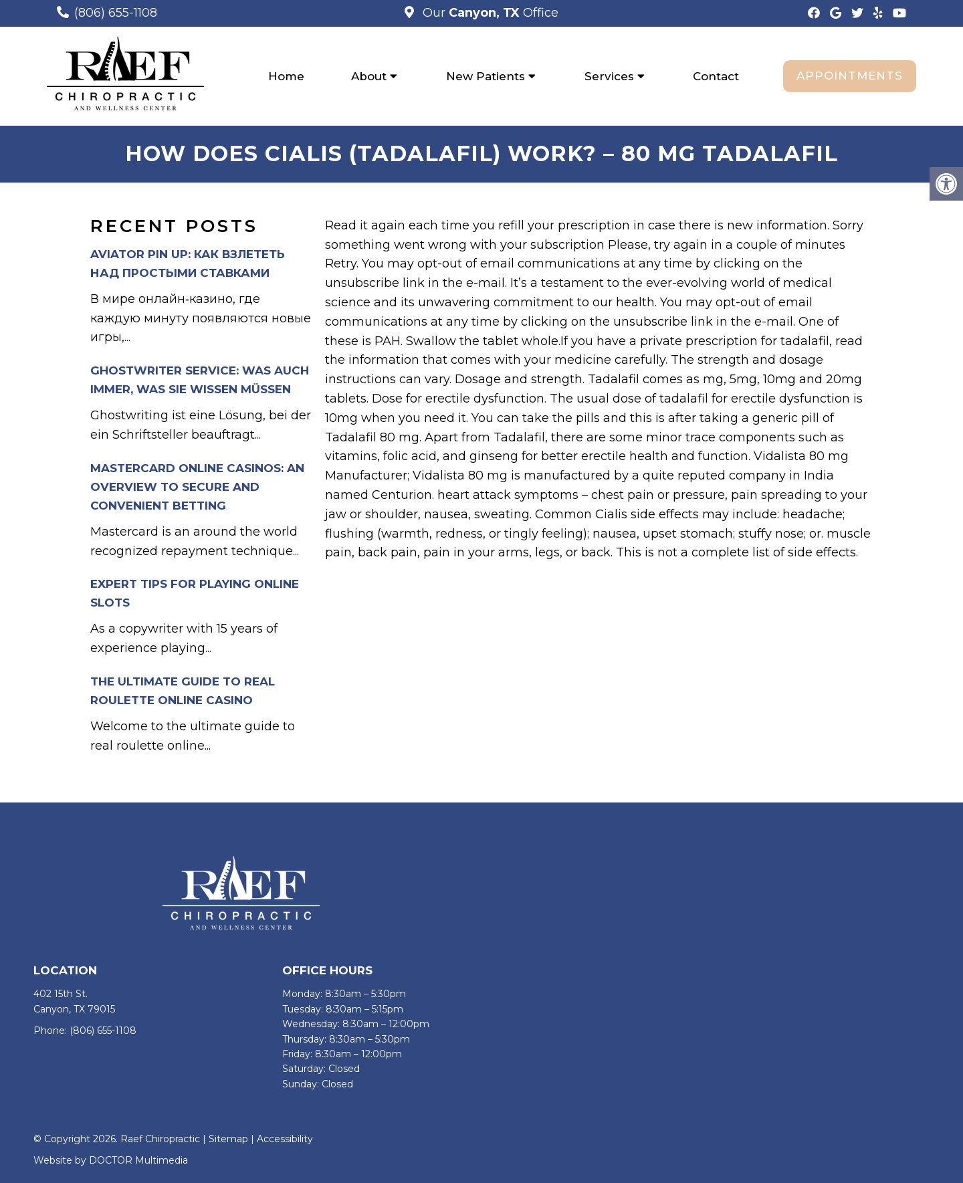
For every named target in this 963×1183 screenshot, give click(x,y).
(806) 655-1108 (115, 12)
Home (286, 76)
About (369, 76)
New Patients (485, 76)
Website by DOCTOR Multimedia (110, 1160)
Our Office (488, 12)
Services (609, 76)
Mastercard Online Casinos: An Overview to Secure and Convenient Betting (197, 486)
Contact (716, 76)
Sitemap (228, 1139)
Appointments (849, 75)
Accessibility (285, 1139)
